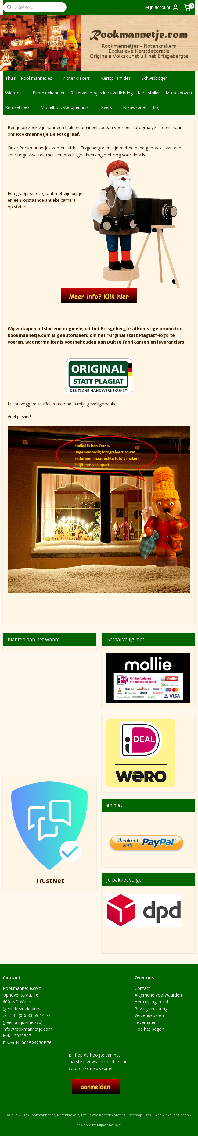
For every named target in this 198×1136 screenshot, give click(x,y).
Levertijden (146, 1022)
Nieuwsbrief (134, 107)
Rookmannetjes (39, 78)
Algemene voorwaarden (158, 995)
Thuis (10, 78)
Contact (142, 988)
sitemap (135, 1115)
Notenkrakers (79, 78)
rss (148, 1115)
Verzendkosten (149, 1015)
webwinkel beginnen (172, 1115)
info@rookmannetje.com (27, 1029)
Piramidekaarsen (49, 93)
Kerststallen (149, 93)
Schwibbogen (158, 78)
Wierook (16, 93)
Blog (155, 107)
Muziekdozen (179, 93)
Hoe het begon (149, 1029)
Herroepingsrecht (152, 1002)
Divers (108, 107)
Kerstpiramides (119, 78)
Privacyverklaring (151, 1009)
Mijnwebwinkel (109, 1125)
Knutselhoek (20, 107)
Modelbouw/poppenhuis (68, 107)
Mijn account (162, 7)
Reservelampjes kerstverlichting (101, 93)
